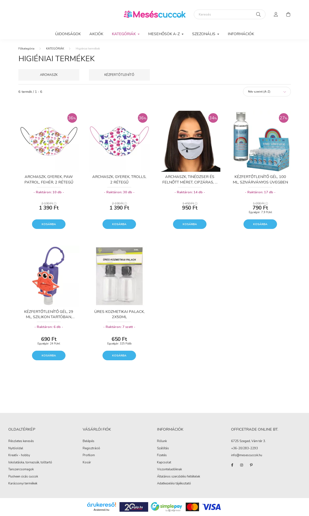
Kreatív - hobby (19, 455)
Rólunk (162, 441)
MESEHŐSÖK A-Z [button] (164, 34)
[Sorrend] (267, 91)
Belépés (88, 441)
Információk (241, 34)
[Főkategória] (26, 48)
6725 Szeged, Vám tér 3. (248, 441)
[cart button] (288, 14)
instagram (241, 465)
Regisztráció (91, 448)
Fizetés (162, 455)
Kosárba (49, 224)
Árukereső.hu (101, 509)
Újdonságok (68, 34)
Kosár (87, 463)
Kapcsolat (164, 462)
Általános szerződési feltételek (178, 476)
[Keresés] (230, 14)
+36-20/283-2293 (244, 448)
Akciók (96, 34)
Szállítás (163, 448)
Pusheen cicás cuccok (23, 476)
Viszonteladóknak (169, 469)
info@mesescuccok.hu (246, 455)
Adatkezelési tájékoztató (174, 483)
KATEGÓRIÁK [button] (124, 34)
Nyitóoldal (15, 448)
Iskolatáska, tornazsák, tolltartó (30, 462)
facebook (232, 465)
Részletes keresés (21, 441)
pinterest (251, 465)
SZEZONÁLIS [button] (204, 34)
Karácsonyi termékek (22, 483)
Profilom (89, 455)
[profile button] (276, 14)
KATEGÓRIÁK (55, 48)
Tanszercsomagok (21, 469)
